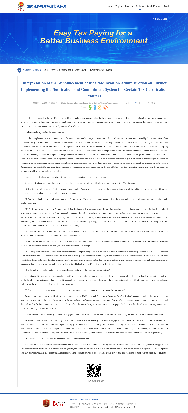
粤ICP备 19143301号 (101, 407)
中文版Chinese (159, 18)
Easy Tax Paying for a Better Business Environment (76, 69)
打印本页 (151, 103)
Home (110, 6)
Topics (119, 6)
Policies (140, 6)
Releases (129, 6)
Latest (109, 69)
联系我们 (95, 399)
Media (167, 6)
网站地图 (73, 399)
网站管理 (84, 399)
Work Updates (154, 6)
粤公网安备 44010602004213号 (123, 407)
